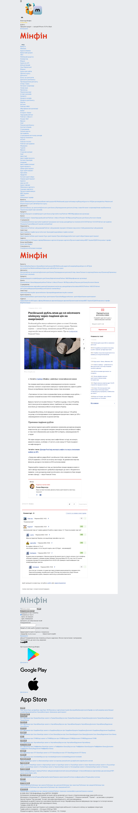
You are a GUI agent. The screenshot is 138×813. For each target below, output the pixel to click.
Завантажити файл (38, 635)
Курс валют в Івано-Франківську (86, 766)
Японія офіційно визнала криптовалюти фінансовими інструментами (99, 378)
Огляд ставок (24, 84)
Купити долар (70, 762)
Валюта (23, 46)
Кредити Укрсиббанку (82, 725)
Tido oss (30, 519)
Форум (22, 61)
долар (64, 402)
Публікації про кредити (87, 786)
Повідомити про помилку (27, 611)
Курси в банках (25, 51)
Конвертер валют (103, 711)
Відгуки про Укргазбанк (66, 743)
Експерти (50, 778)
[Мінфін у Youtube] (26, 643)
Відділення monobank (75, 757)
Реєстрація (26, 303)
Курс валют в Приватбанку (51, 719)
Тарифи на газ (92, 711)
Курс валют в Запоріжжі (85, 768)
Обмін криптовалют (27, 168)
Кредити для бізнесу (27, 100)
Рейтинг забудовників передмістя (55, 228)
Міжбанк (23, 48)
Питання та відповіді (27, 86)
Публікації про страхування (57, 788)
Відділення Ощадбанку (107, 731)
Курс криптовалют (26, 170)
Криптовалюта (25, 166)
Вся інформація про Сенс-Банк (30, 735)
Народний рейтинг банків (33, 713)
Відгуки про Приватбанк (68, 719)
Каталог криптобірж (27, 177)
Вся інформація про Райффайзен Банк (33, 747)
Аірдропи (23, 175)
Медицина (23, 146)
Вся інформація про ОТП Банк (30, 753)
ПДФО (22, 195)
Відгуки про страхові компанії (44, 792)
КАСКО (22, 139)
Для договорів (25, 65)
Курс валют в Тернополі (53, 768)
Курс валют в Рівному (100, 768)
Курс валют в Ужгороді (69, 768)
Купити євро (79, 762)
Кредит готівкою (79, 772)
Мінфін (31, 504)
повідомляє (73, 331)
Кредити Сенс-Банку (80, 735)
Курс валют (24, 711)
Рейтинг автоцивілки (27, 144)
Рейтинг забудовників (36, 228)
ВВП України (24, 193)
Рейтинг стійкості (26, 117)
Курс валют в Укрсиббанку (50, 725)
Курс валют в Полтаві (37, 768)
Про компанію (25, 778)
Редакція (39, 778)
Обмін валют (24, 762)
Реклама (23, 782)
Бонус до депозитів (27, 77)
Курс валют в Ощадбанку (48, 731)
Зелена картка (25, 131)
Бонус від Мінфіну (26, 242)
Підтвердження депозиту (29, 82)
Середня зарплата (26, 189)
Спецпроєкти (25, 246)
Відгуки (22, 121)
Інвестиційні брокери (68, 711)
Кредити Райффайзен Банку (97, 747)
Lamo (32, 535)
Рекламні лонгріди (35, 248)
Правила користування (60, 778)
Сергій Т (30, 527)
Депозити (23, 75)
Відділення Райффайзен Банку (43, 749)
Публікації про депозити (54, 786)
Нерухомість (24, 226)
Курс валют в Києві (26, 766)
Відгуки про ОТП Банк (64, 753)
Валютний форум (26, 772)
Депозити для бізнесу (27, 79)
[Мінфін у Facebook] (20, 643)
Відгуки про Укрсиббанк (67, 725)
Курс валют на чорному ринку (56, 762)
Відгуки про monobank (47, 757)
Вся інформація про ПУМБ (29, 739)
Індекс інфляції (25, 185)
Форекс (23, 69)
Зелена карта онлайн (27, 792)
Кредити (23, 96)
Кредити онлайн (26, 98)
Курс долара (32, 711)
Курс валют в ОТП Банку (48, 753)
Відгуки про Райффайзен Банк (78, 747)
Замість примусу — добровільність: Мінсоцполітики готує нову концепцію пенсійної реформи (102, 366)
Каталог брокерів (26, 160)
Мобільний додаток (27, 57)
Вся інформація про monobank (30, 757)
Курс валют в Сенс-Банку (49, 735)
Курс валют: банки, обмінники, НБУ (103, 361)
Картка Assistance (26, 137)
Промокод (23, 90)
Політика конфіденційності (77, 778)
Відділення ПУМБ (91, 739)
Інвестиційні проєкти (27, 158)
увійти (49, 583)
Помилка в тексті (27, 615)
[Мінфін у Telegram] (21, 643)
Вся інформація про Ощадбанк (30, 731)
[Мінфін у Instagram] (24, 643)
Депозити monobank (61, 757)
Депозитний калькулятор (65, 772)
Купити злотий (88, 762)
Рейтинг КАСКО (25, 142)
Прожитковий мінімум (27, 191)
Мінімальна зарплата (27, 187)
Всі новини (103, 403)
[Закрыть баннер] (21, 1)
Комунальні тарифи (26, 197)
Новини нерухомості (74, 228)
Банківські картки (55, 711)
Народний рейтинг (26, 115)
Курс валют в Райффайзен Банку (57, 747)
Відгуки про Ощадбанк (64, 731)
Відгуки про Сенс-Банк (65, 735)
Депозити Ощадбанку (93, 731)
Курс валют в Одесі (54, 766)
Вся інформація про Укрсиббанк (30, 725)
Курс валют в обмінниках (37, 762)
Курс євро (39, 711)
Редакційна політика (93, 778)
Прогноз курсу (25, 73)
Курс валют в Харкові (40, 766)
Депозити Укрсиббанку (97, 725)
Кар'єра (44, 778)
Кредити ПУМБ (69, 739)
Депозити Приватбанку (98, 719)
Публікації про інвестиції (71, 786)
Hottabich (33, 553)
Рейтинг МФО (25, 106)
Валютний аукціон (26, 53)
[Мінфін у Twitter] (23, 643)
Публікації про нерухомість (39, 788)
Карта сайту (33, 774)
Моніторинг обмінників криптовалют (54, 713)
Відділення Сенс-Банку (108, 735)
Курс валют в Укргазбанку (50, 743)
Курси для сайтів (26, 71)
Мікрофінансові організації (29, 108)
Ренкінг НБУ (24, 119)
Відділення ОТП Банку (78, 753)
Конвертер (24, 59)
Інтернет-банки (25, 113)
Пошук (39, 609)
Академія (23, 162)
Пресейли (23, 173)
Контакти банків (25, 127)
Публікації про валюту (38, 786)
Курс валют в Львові (68, 766)
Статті (68, 788)
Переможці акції (25, 92)
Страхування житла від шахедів (31, 135)
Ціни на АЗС (24, 183)
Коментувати (83, 504)
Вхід (21, 303)
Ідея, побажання (27, 619)
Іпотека (23, 104)
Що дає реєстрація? (105, 772)
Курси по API (24, 63)
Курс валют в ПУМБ (44, 739)
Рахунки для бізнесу (27, 125)
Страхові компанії (26, 152)
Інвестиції (23, 156)
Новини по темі (97, 336)
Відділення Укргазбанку (82, 743)
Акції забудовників (97, 228)
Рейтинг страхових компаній (63, 792)
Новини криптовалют (27, 179)
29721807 (33, 543)
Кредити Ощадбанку (79, 731)
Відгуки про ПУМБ (57, 739)
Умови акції (24, 88)
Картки (22, 102)
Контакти (33, 778)
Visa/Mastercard (25, 67)
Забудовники (86, 228)
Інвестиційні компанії (27, 164)
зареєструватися (60, 583)
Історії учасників (25, 94)
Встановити (24, 29)
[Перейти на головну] (33, 37)
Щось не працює (27, 617)
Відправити (24, 637)
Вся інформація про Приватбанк (31, 719)
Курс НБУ (46, 711)
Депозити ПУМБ (79, 739)
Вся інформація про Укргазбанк (30, 743)
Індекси (23, 181)
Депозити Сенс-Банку (94, 735)
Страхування (24, 129)
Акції (21, 123)
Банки (22, 110)
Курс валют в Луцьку (104, 766)
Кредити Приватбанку (83, 719)
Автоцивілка (24, 133)
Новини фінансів (25, 786)
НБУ (21, 55)
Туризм (22, 148)
